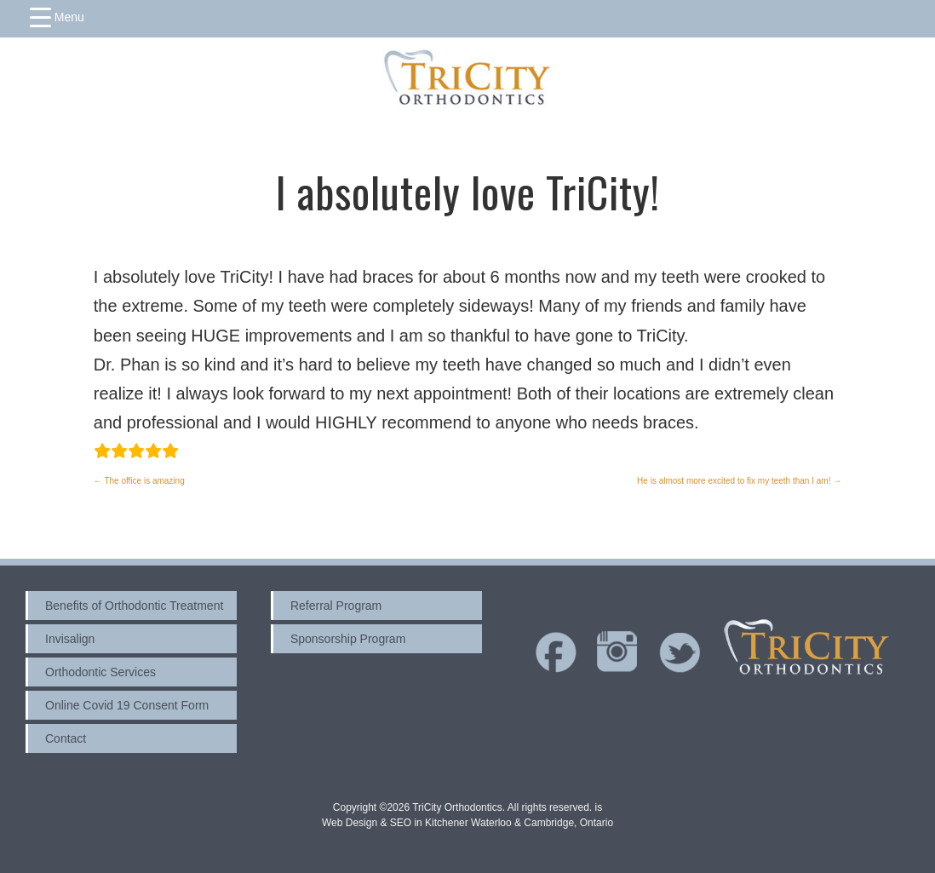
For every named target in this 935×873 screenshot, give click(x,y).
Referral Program (335, 605)
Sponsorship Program (347, 639)
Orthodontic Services (100, 672)
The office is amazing (139, 480)
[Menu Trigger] (57, 17)
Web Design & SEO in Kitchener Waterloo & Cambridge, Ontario (467, 823)
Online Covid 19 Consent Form (127, 705)
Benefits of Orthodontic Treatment (134, 605)
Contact (65, 738)
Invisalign (70, 639)
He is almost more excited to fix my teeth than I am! (739, 480)
